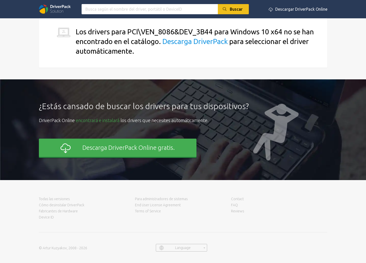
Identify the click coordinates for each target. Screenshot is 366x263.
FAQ (234, 205)
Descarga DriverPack (195, 41)
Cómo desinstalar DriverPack (61, 205)
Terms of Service (148, 211)
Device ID (46, 217)
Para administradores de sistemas (161, 199)
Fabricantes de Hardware (58, 211)
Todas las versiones (54, 199)
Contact (237, 199)
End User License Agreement (158, 205)
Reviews (237, 211)
